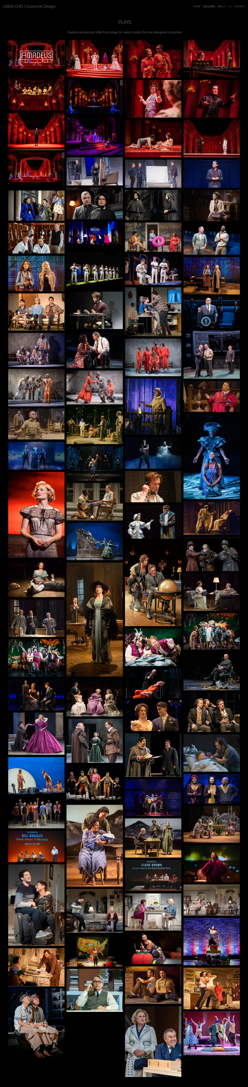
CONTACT (239, 6)
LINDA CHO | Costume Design (29, 6)
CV (229, 6)
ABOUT (222, 6)
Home (196, 6)
